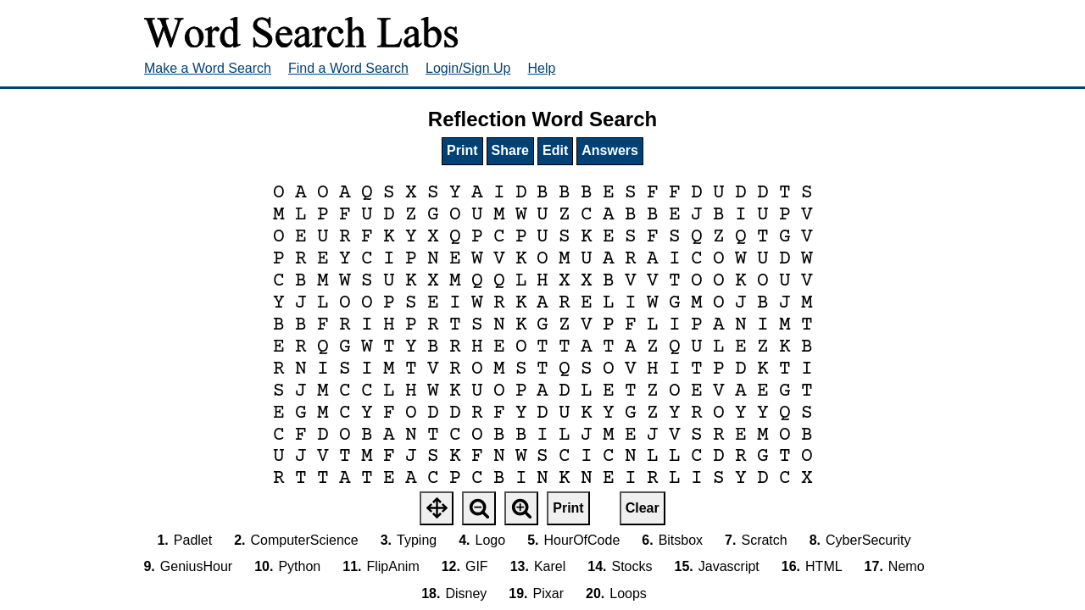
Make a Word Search (207, 68)
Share (510, 150)
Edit (555, 150)
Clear (642, 508)
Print (462, 150)
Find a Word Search (348, 68)
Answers (609, 150)
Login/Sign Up (468, 68)
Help (542, 68)
